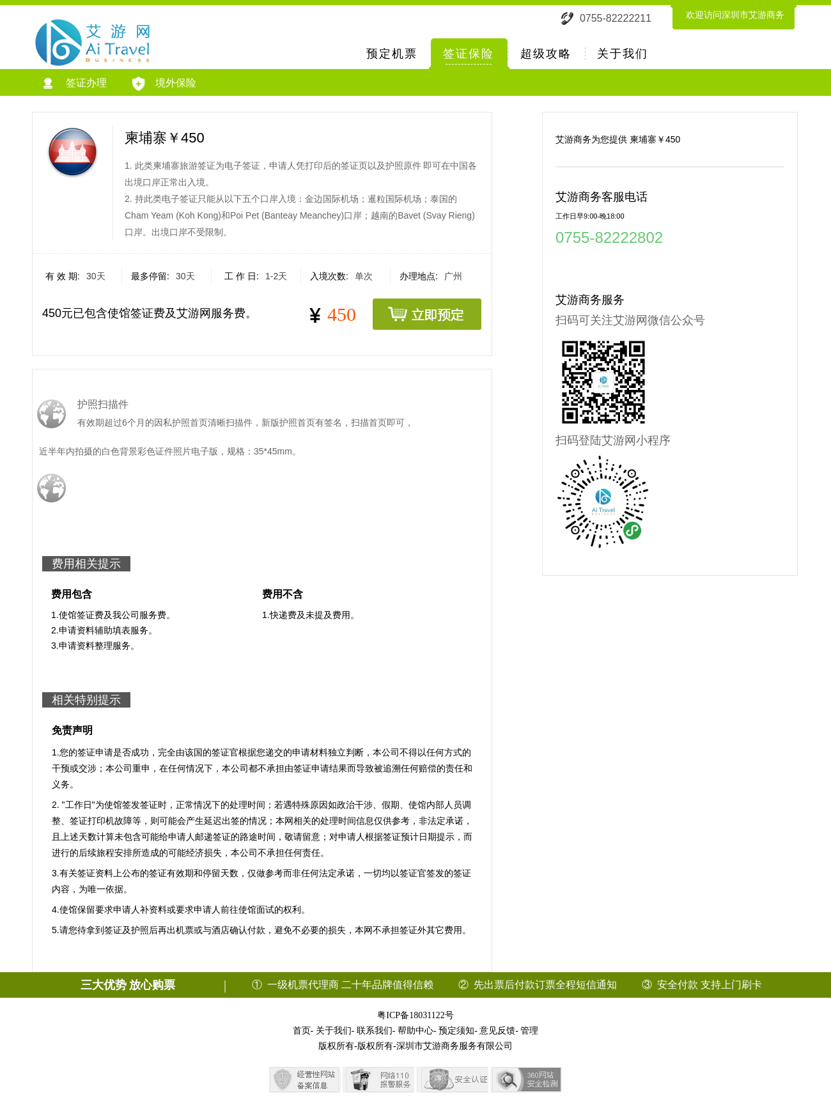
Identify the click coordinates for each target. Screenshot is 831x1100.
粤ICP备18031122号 (415, 1015)
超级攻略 (545, 53)
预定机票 (391, 53)
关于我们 (622, 53)
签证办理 (75, 84)
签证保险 (468, 53)
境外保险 (164, 84)
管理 (529, 1030)
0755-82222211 (615, 18)
